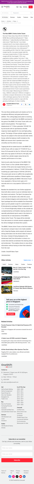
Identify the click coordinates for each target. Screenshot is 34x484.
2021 (22, 400)
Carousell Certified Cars (7, 409)
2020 (18, 400)
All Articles (6, 13)
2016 (18, 397)
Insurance (4, 420)
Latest (4, 264)
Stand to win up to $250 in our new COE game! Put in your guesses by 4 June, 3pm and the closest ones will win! (17, 2)
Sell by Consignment (6, 391)
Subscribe (17, 460)
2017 (22, 397)
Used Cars (19, 413)
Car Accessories (21, 421)
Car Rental (19, 415)
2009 (22, 389)
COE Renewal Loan (6, 417)
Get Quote (11, 314)
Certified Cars (20, 409)
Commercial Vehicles (22, 419)
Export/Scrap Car (5, 393)
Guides (19, 17)
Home (3, 21)
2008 (18, 389)
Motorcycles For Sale (22, 423)
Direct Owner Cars (22, 411)
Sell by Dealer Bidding (7, 389)
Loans (3, 418)
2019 (22, 398)
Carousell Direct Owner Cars (8, 411)
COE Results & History (7, 425)
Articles (9, 21)
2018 (18, 398)
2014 (18, 395)
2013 (22, 393)
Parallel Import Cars (22, 417)
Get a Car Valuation (6, 395)
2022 (18, 402)
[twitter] (25, 104)
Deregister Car (5, 397)
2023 (22, 402)
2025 (22, 404)
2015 (22, 395)
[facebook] (21, 104)
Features (25, 17)
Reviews (12, 17)
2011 (22, 391)
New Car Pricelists (6, 404)
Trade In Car (4, 398)
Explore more (28, 260)
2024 (18, 404)
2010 (18, 391)
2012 (18, 393)
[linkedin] (29, 104)
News (14, 21)
